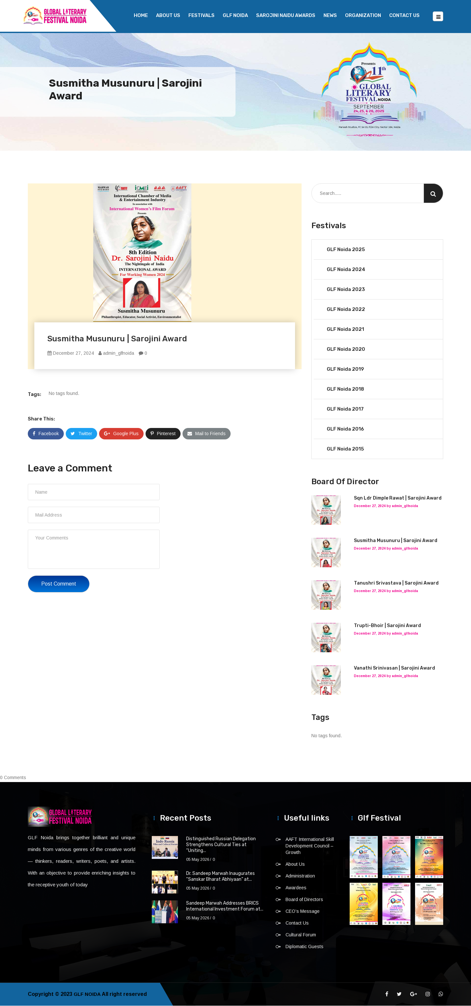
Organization (363, 15)
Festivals (201, 15)
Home (141, 15)
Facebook (46, 433)
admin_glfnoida (116, 353)
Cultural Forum (301, 935)
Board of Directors (304, 899)
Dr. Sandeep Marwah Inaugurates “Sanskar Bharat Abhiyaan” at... (220, 876)
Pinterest (163, 433)
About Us (168, 15)
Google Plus (121, 433)
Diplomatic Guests (304, 946)
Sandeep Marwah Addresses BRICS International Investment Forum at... (224, 906)
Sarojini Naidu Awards (285, 15)
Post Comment (58, 584)
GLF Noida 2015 (345, 449)
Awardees (296, 888)
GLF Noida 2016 (345, 429)
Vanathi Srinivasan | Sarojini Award (394, 668)
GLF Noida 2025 (346, 250)
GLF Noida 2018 (345, 389)
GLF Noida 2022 (346, 310)
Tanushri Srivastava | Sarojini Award (396, 583)
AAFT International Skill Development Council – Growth (310, 846)
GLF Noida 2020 (346, 349)
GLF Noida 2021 (345, 329)
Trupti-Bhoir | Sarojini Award (387, 626)
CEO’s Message (303, 911)
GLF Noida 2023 (346, 290)
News (330, 15)
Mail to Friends (206, 433)
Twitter (81, 433)
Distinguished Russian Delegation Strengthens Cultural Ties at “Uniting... (221, 845)
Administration (300, 876)
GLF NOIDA (235, 15)
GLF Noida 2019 (345, 369)
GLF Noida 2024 (346, 270)
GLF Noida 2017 (345, 409)
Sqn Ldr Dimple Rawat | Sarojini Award (398, 498)
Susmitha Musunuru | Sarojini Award (395, 541)
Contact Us (404, 15)
